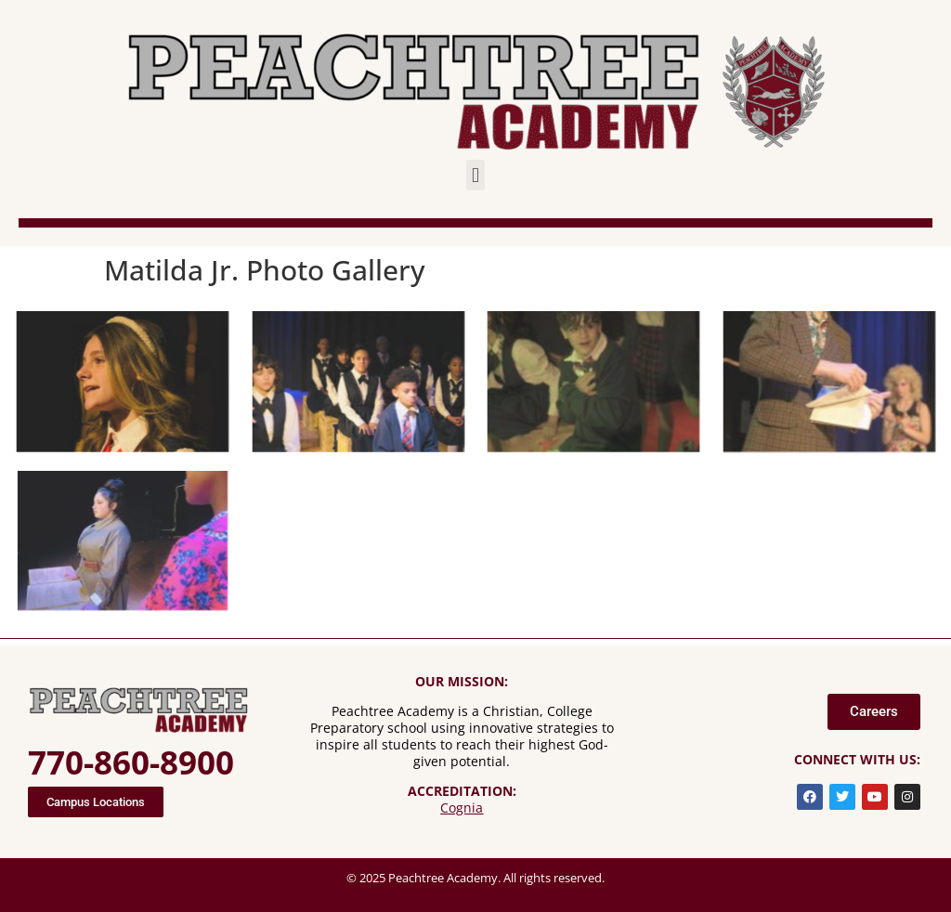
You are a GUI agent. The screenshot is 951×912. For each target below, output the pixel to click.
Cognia (461, 807)
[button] (475, 175)
